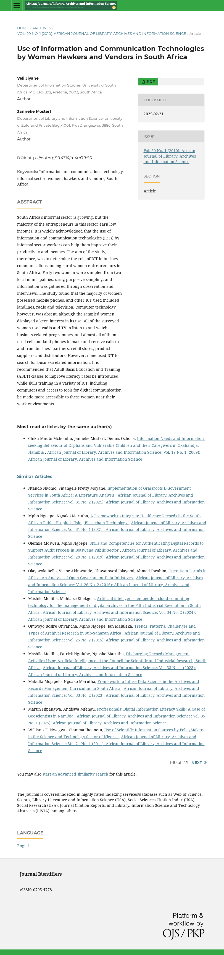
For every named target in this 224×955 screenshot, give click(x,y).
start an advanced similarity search (75, 774)
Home (23, 28)
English (24, 845)
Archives (41, 28)
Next (196, 762)
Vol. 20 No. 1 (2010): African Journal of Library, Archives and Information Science (101, 33)
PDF (150, 81)
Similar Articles (34, 476)
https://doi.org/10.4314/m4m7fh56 (59, 157)
